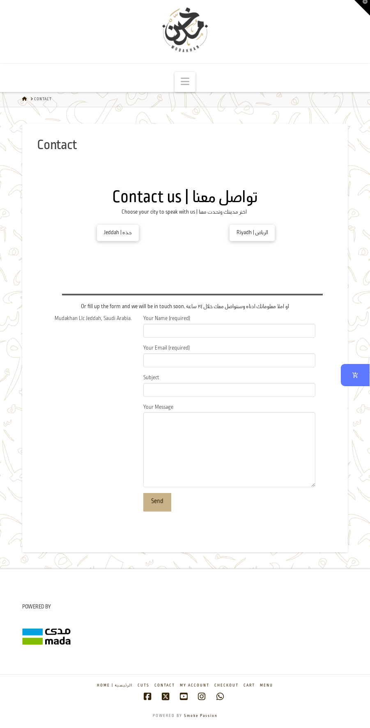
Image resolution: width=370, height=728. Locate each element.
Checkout (226, 685)
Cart (249, 685)
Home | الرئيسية (115, 685)
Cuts (143, 685)
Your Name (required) (229, 326)
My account (194, 685)
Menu (266, 685)
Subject (229, 385)
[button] (185, 82)
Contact (164, 685)
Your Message (229, 412)
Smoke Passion (201, 716)
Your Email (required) (229, 355)
